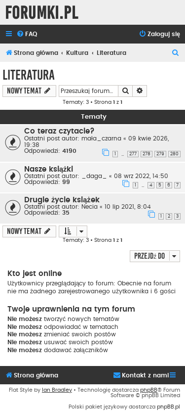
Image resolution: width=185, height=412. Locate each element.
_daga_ (94, 176)
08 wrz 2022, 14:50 (141, 176)
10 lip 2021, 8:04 (128, 207)
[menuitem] (26, 34)
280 (174, 154)
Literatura (28, 75)
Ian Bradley (57, 390)
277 (133, 154)
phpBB (148, 390)
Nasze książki (48, 169)
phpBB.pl (168, 407)
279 (160, 154)
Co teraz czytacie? (59, 131)
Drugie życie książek (62, 200)
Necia (89, 207)
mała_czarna (101, 138)
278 (146, 154)
